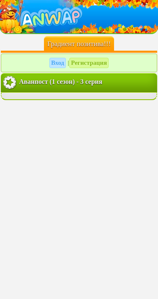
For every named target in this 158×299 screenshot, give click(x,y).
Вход (57, 62)
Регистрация (89, 62)
